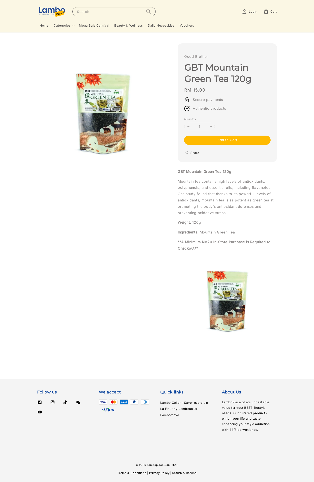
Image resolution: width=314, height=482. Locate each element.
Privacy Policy (159, 473)
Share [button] (191, 153)
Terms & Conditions (132, 473)
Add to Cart (227, 140)
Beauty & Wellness (128, 25)
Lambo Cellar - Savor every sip (184, 402)
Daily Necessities (161, 25)
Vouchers (187, 25)
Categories (62, 25)
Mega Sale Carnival (94, 25)
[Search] (148, 11)
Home (44, 25)
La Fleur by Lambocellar (179, 408)
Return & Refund (184, 473)
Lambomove (169, 415)
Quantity (190, 119)
